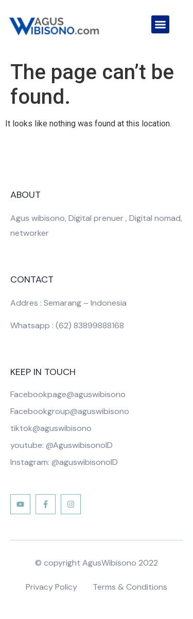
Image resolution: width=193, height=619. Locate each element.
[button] (160, 24)
